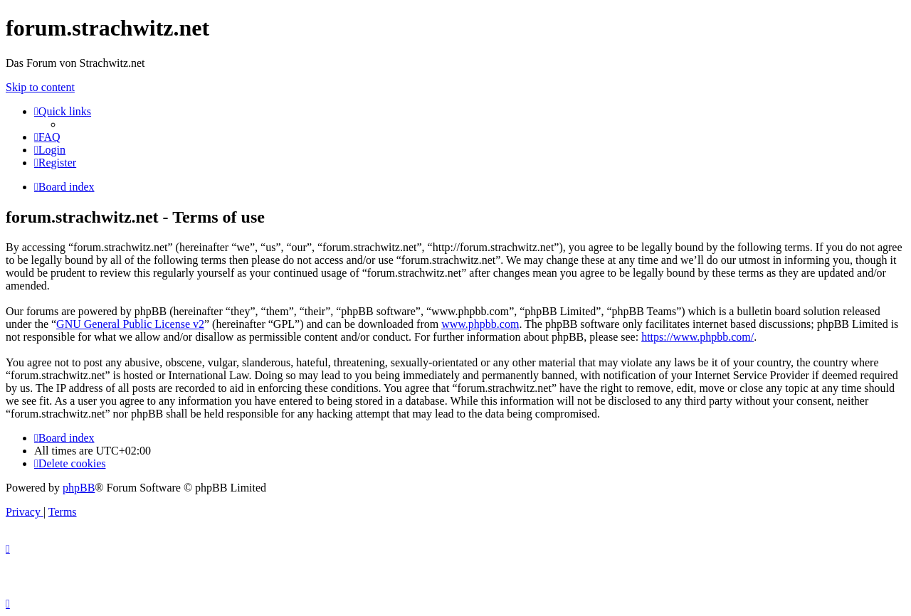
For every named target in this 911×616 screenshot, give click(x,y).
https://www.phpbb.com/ (697, 337)
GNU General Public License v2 (130, 324)
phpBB (79, 488)
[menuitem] (47, 137)
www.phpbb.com (480, 324)
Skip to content (40, 87)
